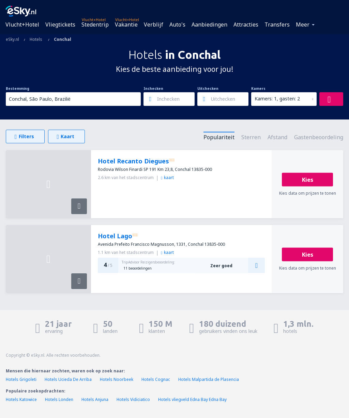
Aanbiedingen (209, 24)
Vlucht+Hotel (22, 24)
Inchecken (153, 88)
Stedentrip (95, 24)
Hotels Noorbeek (116, 379)
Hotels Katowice (21, 399)
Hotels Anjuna (94, 399)
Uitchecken (207, 88)
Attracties (245, 24)
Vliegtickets (60, 24)
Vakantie (126, 24)
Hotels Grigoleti (21, 379)
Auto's (177, 24)
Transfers (277, 24)
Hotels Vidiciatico (133, 399)
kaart (167, 177)
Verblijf (153, 24)
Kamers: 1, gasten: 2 (277, 98)
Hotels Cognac (155, 379)
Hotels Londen (59, 399)
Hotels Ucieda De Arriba (68, 379)
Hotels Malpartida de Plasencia (208, 379)
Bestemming (17, 88)
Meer (302, 24)
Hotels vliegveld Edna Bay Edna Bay (192, 399)
